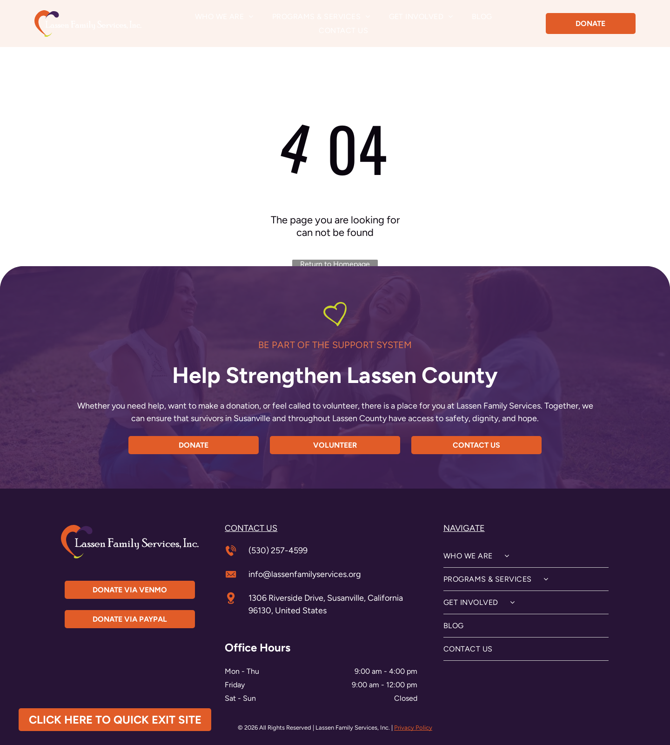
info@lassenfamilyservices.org (304, 574)
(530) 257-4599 (278, 550)
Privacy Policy (413, 727)
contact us (251, 528)
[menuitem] (224, 16)
